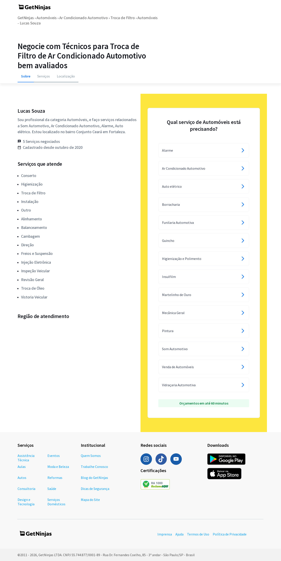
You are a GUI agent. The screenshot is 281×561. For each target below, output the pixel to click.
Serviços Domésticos (56, 501)
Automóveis (46, 17)
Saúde (51, 488)
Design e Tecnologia (26, 501)
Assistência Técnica (26, 457)
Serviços (43, 76)
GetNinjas (26, 17)
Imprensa (164, 534)
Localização (66, 76)
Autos (22, 477)
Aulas (22, 466)
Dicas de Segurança (95, 488)
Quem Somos (91, 455)
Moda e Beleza (58, 466)
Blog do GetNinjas (94, 477)
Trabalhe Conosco (94, 466)
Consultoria (26, 488)
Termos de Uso (198, 534)
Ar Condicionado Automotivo (83, 17)
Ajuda (179, 534)
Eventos (53, 455)
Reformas (54, 477)
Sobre (25, 76)
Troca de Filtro (122, 17)
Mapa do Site (90, 499)
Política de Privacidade (230, 534)
